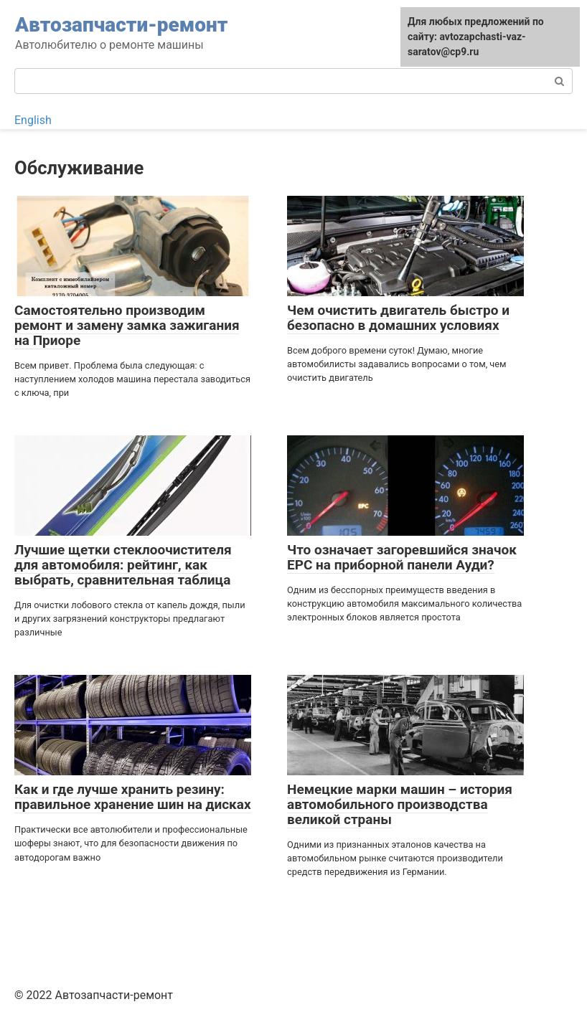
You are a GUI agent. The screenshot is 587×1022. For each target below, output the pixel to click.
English (33, 120)
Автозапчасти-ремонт (121, 25)
